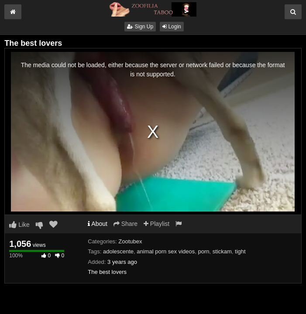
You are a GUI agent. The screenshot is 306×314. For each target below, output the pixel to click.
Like (19, 224)
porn (204, 251)
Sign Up (140, 27)
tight (240, 251)
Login (171, 27)
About (97, 223)
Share (125, 223)
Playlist (156, 223)
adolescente (118, 251)
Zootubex (130, 241)
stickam (222, 251)
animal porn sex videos (166, 251)
